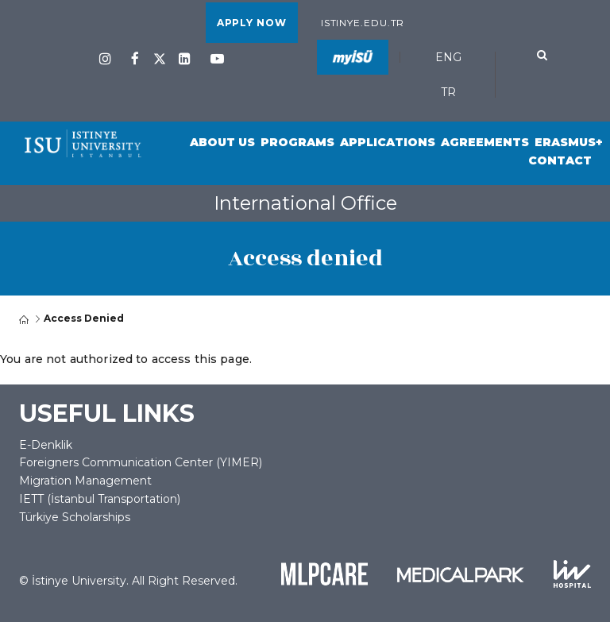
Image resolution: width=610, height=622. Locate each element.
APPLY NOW (252, 23)
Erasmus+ (569, 142)
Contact (560, 160)
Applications (387, 142)
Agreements (485, 142)
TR (448, 92)
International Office (305, 202)
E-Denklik (45, 445)
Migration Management (85, 480)
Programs (297, 142)
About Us (222, 142)
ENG (448, 57)
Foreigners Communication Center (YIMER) (140, 462)
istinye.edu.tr (363, 23)
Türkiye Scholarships (74, 517)
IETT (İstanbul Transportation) (99, 499)
